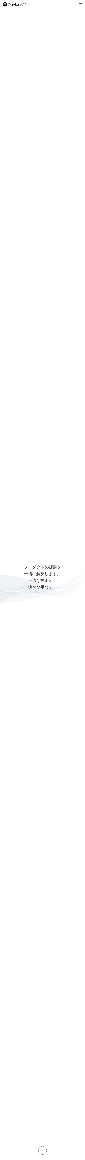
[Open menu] (80, 4)
